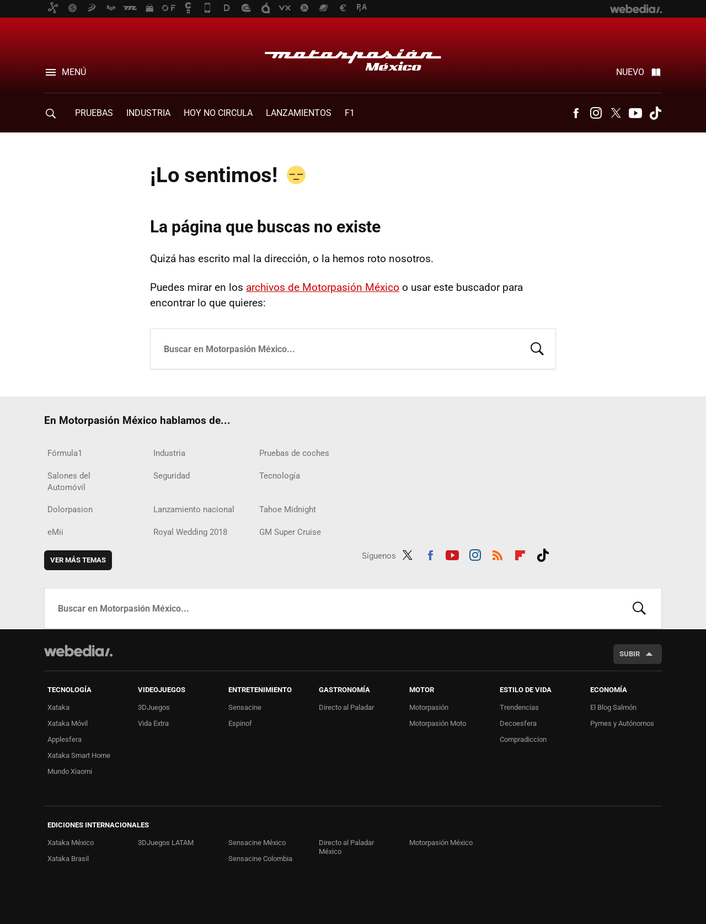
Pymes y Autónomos (622, 723)
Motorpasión (428, 707)
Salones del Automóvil (68, 481)
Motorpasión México (353, 56)
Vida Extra (153, 723)
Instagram (595, 113)
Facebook (575, 113)
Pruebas (94, 113)
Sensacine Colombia (260, 858)
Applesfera (64, 739)
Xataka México (70, 842)
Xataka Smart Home (78, 755)
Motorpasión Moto (437, 723)
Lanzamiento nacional (193, 509)
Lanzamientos (298, 113)
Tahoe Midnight (287, 509)
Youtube (635, 113)
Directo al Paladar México (346, 847)
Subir (629, 654)
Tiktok (655, 113)
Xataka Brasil (68, 858)
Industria (148, 113)
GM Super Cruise (290, 532)
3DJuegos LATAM (166, 842)
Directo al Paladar (346, 707)
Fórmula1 (64, 453)
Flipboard (520, 553)
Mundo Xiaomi (69, 771)
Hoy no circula (218, 113)
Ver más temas (78, 560)
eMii (55, 532)
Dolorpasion (70, 509)
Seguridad (171, 476)
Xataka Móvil (67, 723)
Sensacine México (257, 842)
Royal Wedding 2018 (190, 532)
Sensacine (244, 707)
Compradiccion (523, 739)
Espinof (240, 723)
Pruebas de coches (294, 453)
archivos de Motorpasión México (322, 287)
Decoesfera (518, 723)
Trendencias (519, 707)
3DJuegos (154, 707)
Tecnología (279, 476)
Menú (74, 72)
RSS (497, 553)
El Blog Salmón (613, 707)
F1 (350, 113)
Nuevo (630, 72)
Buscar (537, 348)
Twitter (615, 113)
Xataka (58, 707)
